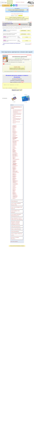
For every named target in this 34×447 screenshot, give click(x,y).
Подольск (14, 175)
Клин (13, 150)
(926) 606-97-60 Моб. (10, 3)
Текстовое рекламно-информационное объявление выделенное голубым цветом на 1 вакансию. (10, 34)
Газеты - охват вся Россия (15, 230)
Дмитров (14, 137)
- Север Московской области (17, 114)
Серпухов (14, 183)
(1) (20, 15)
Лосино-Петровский (15, 160)
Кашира (14, 148)
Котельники (14, 153)
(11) (16, 230)
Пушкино (14, 177)
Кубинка (14, 158)
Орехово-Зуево (15, 172)
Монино (14, 163)
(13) (16, 216)
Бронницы (14, 128)
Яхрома (14, 199)
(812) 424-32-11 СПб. (10, 1)
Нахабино (14, 167)
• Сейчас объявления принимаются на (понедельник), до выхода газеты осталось (17, 71)
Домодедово (14, 139)
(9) (16, 205)
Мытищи (14, 165)
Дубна (13, 140)
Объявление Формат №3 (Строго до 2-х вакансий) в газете (10, 37)
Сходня (14, 187)
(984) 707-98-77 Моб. (10, 2)
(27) (16, 209)
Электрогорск (15, 196)
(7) (15, 213)
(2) (16, 15)
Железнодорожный (15, 141)
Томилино (14, 188)
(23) (14, 202)
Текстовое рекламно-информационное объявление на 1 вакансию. (10, 30)
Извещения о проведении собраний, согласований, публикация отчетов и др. (15, 224)
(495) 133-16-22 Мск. (10, 0)
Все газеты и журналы (14, 242)
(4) (15, 232)
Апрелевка (14, 126)
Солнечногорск (15, 184)
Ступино (14, 186)
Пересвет (14, 174)
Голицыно (14, 134)
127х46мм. (19, 37)
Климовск (14, 149)
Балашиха (14, 127)
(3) (13, 15)
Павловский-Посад (15, 173)
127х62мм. (19, 41)
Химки (14, 191)
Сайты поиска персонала (15, 227)
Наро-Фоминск (15, 166)
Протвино (14, 176)
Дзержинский (15, 136)
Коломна (14, 151)
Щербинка (14, 195)
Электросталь (15, 197)
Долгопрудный (15, 138)
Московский (14, 164)
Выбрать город (6, 5)
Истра (13, 147)
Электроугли (14, 198)
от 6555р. (26, 37)
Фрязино (14, 190)
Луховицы (14, 161)
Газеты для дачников (14, 232)
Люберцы (14, 162)
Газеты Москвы (14, 202)
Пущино (14, 178)
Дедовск (14, 135)
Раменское (14, 179)
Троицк (14, 189)
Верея (13, 129)
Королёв (14, 152)
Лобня (14, 159)
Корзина (30, 5)
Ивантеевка (14, 146)
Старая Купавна (15, 185)
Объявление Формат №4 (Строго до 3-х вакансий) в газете (10, 41)
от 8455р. (26, 40)
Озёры (13, 171)
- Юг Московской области (16, 119)
